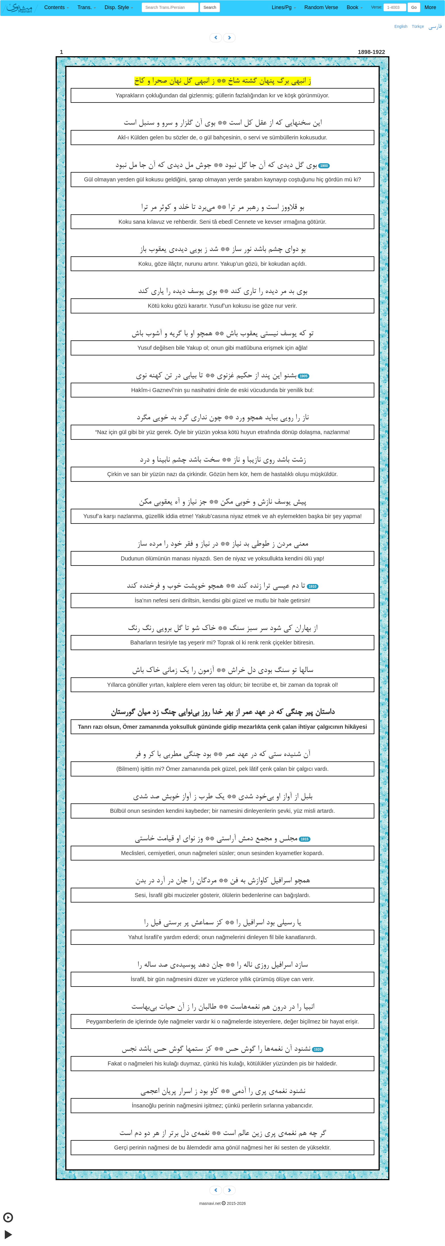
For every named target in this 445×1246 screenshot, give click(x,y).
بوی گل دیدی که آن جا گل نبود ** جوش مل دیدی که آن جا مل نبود (216, 165)
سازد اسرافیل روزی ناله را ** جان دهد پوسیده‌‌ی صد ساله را (222, 965)
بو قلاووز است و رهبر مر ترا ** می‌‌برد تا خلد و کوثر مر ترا (222, 207)
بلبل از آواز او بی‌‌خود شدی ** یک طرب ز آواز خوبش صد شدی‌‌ (222, 796)
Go (414, 7)
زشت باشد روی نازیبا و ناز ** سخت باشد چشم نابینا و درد (223, 460)
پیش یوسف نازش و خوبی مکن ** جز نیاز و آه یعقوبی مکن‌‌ (222, 502)
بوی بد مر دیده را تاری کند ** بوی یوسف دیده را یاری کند (222, 291)
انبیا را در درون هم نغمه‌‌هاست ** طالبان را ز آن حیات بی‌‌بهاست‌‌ (222, 1007)
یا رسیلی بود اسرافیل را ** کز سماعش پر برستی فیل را (222, 922)
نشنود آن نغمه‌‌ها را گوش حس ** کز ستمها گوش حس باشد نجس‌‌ (215, 1049)
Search (209, 7)
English (401, 26)
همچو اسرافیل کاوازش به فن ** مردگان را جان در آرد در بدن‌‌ (222, 880)
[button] (56, 7)
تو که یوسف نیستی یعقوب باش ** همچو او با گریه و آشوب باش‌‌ (222, 333)
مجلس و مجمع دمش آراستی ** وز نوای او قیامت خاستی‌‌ (216, 838)
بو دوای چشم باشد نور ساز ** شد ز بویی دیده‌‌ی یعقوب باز (222, 249)
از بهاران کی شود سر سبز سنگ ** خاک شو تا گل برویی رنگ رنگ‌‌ (222, 628)
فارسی (435, 26)
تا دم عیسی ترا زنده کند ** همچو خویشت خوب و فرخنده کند (216, 586)
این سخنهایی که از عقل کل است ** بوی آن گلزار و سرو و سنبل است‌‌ (222, 123)
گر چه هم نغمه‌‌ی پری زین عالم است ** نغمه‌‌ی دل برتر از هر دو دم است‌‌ (222, 1133)
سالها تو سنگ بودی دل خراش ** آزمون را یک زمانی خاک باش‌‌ (222, 670)
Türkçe (418, 26)
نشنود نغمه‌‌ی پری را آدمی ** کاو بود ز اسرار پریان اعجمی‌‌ (222, 1091)
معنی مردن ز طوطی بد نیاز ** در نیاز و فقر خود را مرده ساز (222, 544)
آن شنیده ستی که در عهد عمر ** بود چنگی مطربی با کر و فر (222, 754)
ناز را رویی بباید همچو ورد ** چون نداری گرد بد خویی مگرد (222, 417)
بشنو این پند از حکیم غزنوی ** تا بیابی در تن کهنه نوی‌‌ (216, 375)
